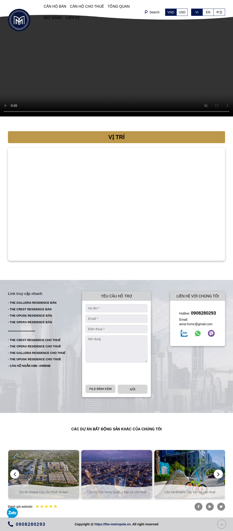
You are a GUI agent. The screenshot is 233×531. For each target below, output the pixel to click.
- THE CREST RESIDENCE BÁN (30, 309)
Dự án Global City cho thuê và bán (48, 492)
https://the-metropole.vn (112, 524)
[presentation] (120, 373)
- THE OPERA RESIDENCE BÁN (30, 322)
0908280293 (203, 313)
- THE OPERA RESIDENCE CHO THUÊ (34, 346)
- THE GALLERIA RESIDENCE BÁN (32, 302)
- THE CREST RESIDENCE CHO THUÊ (34, 340)
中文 (219, 12)
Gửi (132, 389)
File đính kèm (100, 389)
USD (182, 12)
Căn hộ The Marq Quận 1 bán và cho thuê (121, 492)
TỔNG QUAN (119, 6)
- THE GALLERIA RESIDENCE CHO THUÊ (36, 353)
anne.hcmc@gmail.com (195, 324)
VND (170, 12)
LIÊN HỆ (73, 18)
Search (154, 12)
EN (208, 12)
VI (196, 12)
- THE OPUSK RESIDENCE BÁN (30, 315)
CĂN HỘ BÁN (55, 6)
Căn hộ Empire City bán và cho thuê (194, 492)
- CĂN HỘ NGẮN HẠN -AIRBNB (29, 365)
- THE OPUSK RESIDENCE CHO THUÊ (34, 359)
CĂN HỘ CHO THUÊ (87, 6)
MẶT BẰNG (53, 18)
